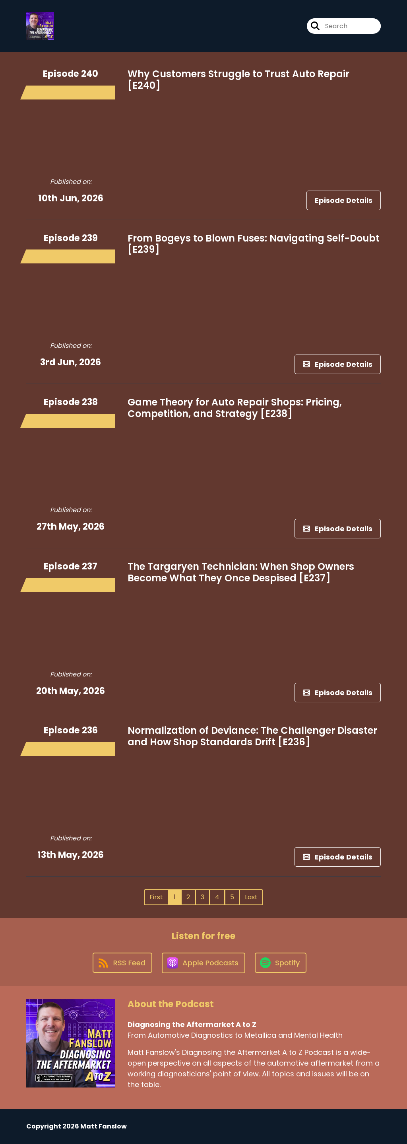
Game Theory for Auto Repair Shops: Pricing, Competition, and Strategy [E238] (235, 408)
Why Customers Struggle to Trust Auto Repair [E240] (238, 79)
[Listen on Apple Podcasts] (203, 963)
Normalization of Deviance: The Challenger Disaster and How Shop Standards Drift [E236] (252, 736)
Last (251, 897)
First (156, 897)
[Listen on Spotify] (280, 963)
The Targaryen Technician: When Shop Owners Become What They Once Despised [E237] (241, 572)
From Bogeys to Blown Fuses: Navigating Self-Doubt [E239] (254, 244)
